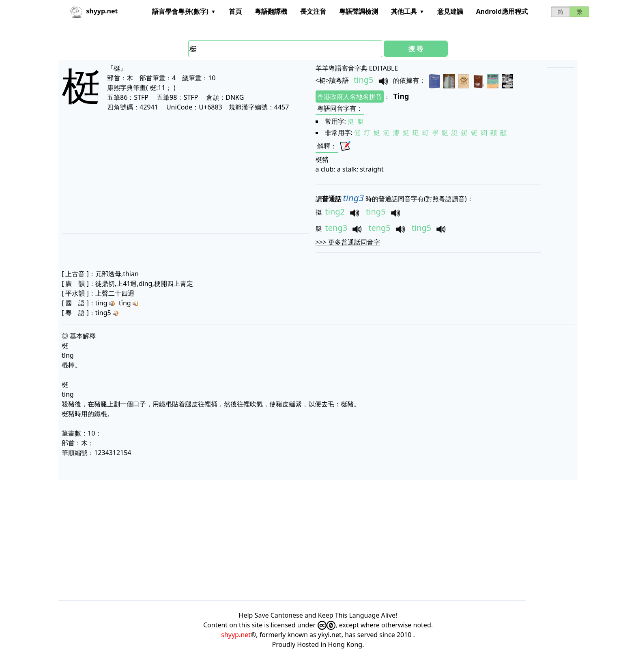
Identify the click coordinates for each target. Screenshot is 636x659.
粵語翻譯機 (271, 11)
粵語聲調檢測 (358, 11)
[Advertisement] (172, 172)
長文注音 (313, 11)
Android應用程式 (502, 11)
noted (422, 624)
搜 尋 (415, 48)
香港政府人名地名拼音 (349, 96)
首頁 (235, 11)
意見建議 (450, 11)
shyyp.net (236, 634)
